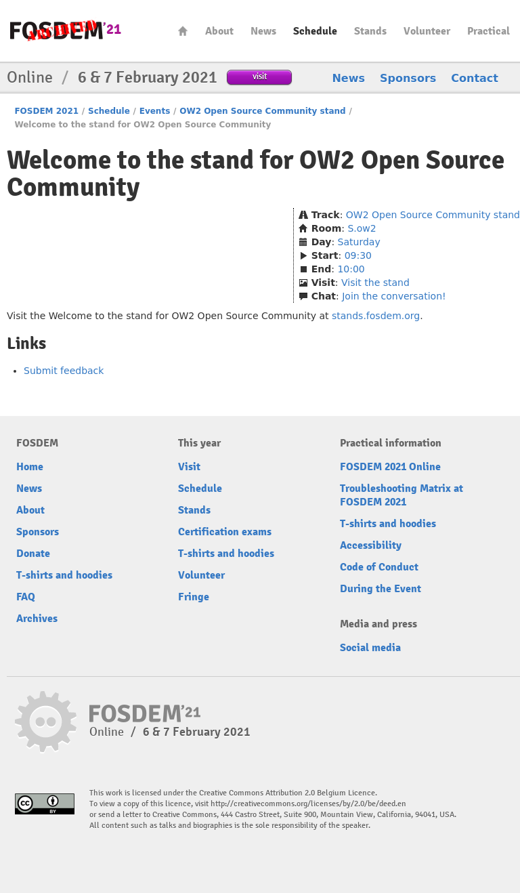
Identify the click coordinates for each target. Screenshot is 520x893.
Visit (189, 467)
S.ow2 (361, 228)
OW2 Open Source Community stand (262, 111)
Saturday (359, 241)
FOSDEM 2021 (46, 111)
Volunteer (427, 31)
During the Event (380, 589)
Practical (488, 31)
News (263, 31)
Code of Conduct (379, 567)
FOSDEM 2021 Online (390, 467)
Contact (474, 78)
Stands (370, 31)
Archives (37, 618)
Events (155, 111)
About (219, 31)
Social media (370, 648)
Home (182, 31)
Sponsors (408, 78)
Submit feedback (64, 370)
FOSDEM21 (65, 31)
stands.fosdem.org (376, 315)
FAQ (25, 597)
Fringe (193, 597)
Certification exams (225, 532)
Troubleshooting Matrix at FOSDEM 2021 (401, 495)
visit (260, 76)
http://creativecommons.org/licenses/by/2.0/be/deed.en (308, 804)
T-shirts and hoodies (64, 575)
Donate (33, 553)
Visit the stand (375, 282)
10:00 (350, 269)
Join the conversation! (394, 296)
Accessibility (371, 545)
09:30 (358, 255)
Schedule (315, 31)
